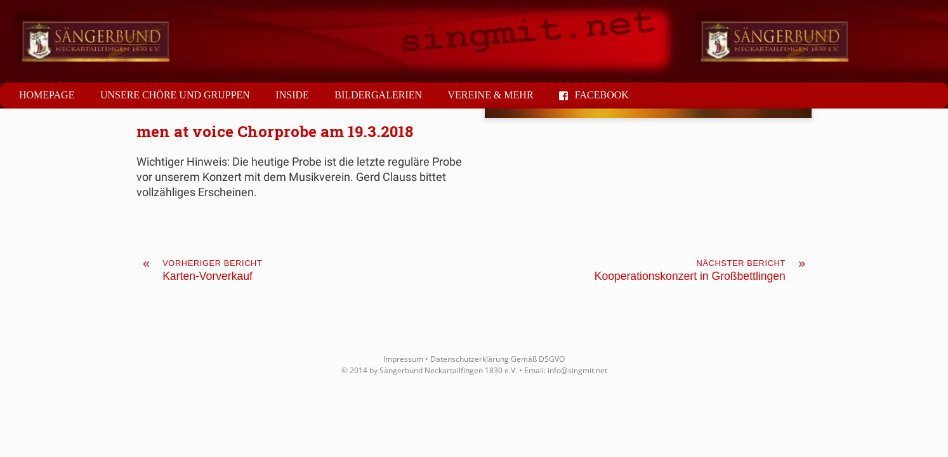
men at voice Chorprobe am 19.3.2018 (274, 131)
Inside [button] (291, 94)
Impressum (403, 359)
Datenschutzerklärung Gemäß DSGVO (497, 359)
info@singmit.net (577, 370)
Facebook (594, 94)
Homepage (46, 94)
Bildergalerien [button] (378, 94)
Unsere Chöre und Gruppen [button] (175, 94)
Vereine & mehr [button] (490, 94)
